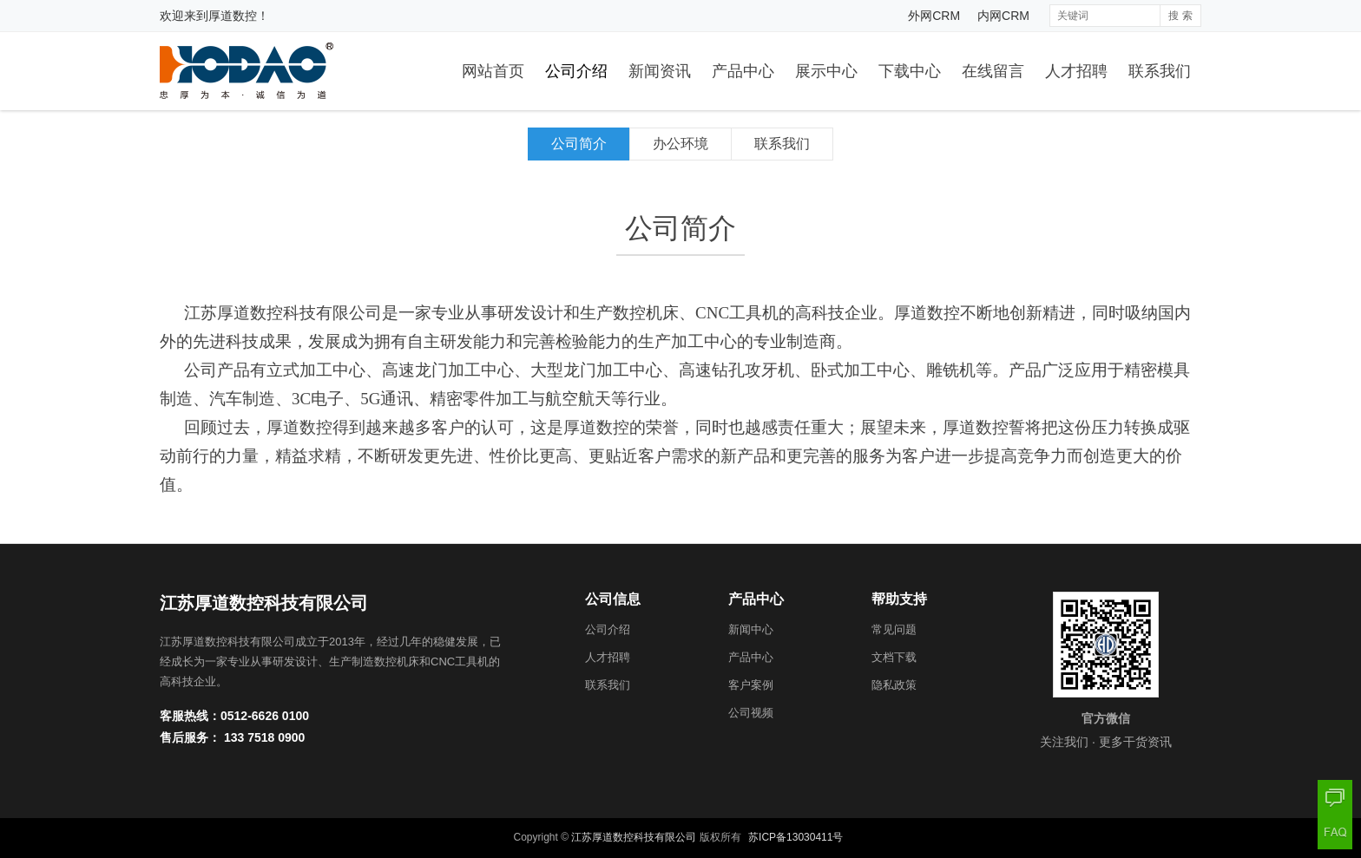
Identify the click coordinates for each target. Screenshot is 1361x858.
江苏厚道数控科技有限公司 (633, 837)
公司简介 (579, 143)
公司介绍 (576, 71)
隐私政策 (894, 684)
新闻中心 (750, 629)
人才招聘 (1076, 71)
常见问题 (894, 629)
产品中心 (743, 71)
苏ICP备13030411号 (795, 837)
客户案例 (750, 684)
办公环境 (680, 143)
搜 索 (1180, 16)
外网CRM (934, 16)
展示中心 (826, 71)
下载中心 (909, 71)
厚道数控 (232, 16)
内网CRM (1003, 16)
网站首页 (493, 71)
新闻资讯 (659, 71)
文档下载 (894, 657)
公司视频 (750, 712)
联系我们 (1159, 71)
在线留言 (993, 71)
